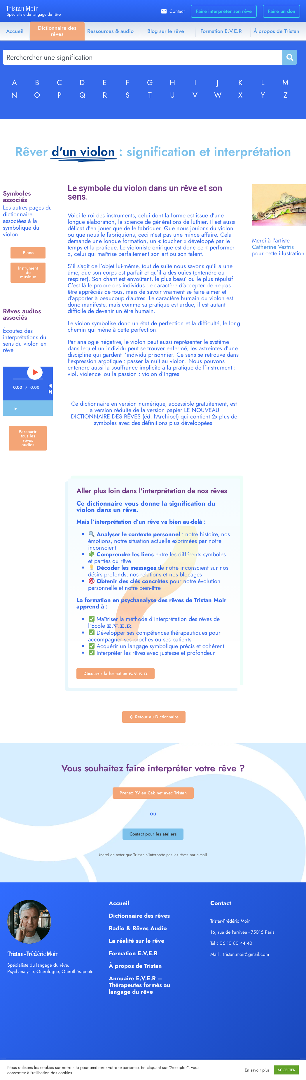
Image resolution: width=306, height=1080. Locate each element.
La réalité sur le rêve (136, 941)
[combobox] (142, 57)
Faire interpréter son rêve (224, 11)
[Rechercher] (289, 57)
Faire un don (281, 11)
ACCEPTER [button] (286, 1070)
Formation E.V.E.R (221, 31)
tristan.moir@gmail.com (246, 954)
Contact (177, 11)
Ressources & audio (110, 31)
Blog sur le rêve (165, 31)
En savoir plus (257, 1070)
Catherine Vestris (273, 247)
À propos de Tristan (276, 31)
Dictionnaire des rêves (57, 31)
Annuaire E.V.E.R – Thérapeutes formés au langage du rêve (139, 985)
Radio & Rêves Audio (138, 928)
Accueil (14, 31)
